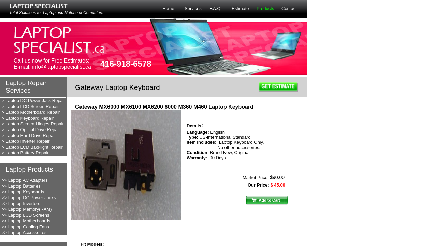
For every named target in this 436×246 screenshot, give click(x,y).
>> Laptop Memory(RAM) (27, 209)
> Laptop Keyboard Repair (28, 118)
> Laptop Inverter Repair (26, 141)
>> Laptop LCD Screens (25, 215)
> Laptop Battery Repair (25, 152)
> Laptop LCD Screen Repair (30, 106)
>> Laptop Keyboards (23, 191)
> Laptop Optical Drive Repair (31, 129)
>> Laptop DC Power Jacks (29, 197)
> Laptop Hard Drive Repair (29, 135)
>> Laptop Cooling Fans (25, 226)
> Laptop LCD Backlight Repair (32, 147)
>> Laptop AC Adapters (24, 180)
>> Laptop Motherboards (26, 220)
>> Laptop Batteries (21, 186)
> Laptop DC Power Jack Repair (33, 100)
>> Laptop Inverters (21, 203)
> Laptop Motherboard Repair (31, 112)
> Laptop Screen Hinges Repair (33, 123)
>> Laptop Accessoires (24, 232)
